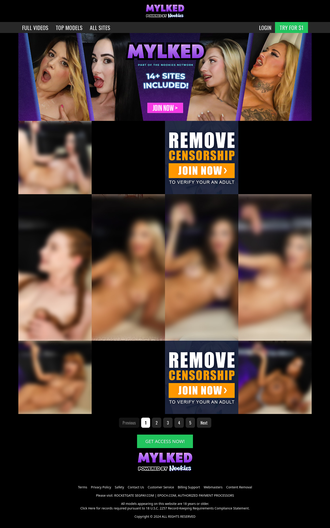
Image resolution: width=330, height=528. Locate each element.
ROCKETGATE (124, 495)
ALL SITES (100, 27)
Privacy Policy (101, 487)
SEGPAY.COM (144, 495)
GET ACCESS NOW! (165, 441)
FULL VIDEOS (35, 27)
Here (92, 508)
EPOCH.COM (166, 495)
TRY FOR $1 (291, 27)
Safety (119, 487)
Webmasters (213, 487)
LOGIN (265, 27)
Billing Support (189, 487)
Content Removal (239, 487)
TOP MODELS (69, 27)
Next (204, 423)
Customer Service (161, 487)
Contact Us (136, 487)
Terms (82, 487)
